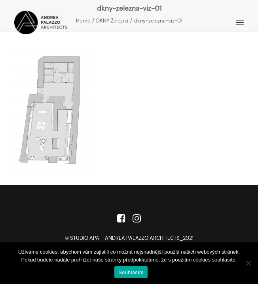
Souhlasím (131, 272)
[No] (248, 263)
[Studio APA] (40, 22)
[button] (240, 22)
